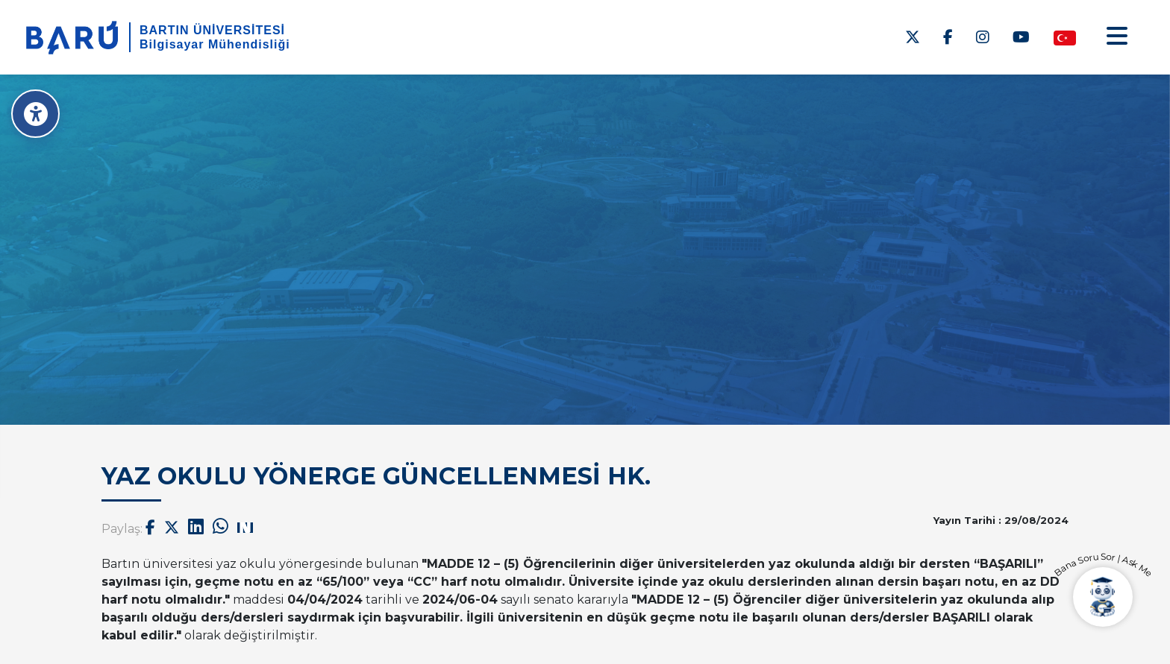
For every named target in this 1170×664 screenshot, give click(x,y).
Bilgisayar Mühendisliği (215, 44)
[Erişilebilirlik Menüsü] (35, 113)
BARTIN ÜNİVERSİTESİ (212, 30)
